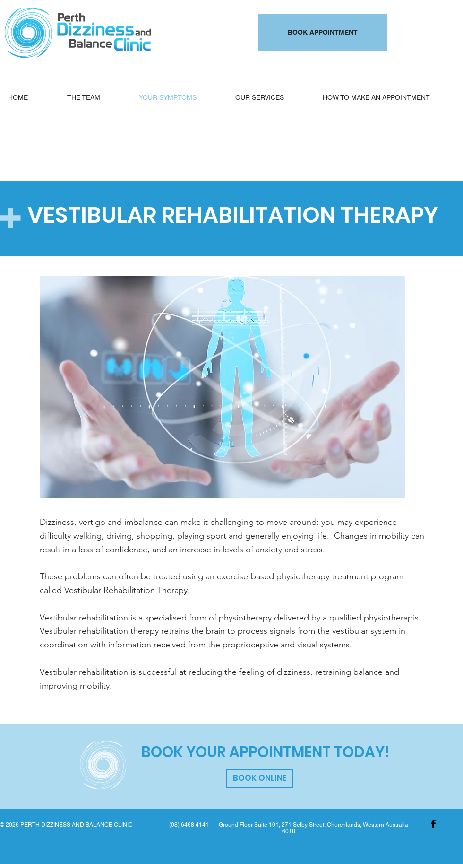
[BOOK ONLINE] (259, 778)
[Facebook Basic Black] (433, 824)
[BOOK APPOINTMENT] (322, 32)
